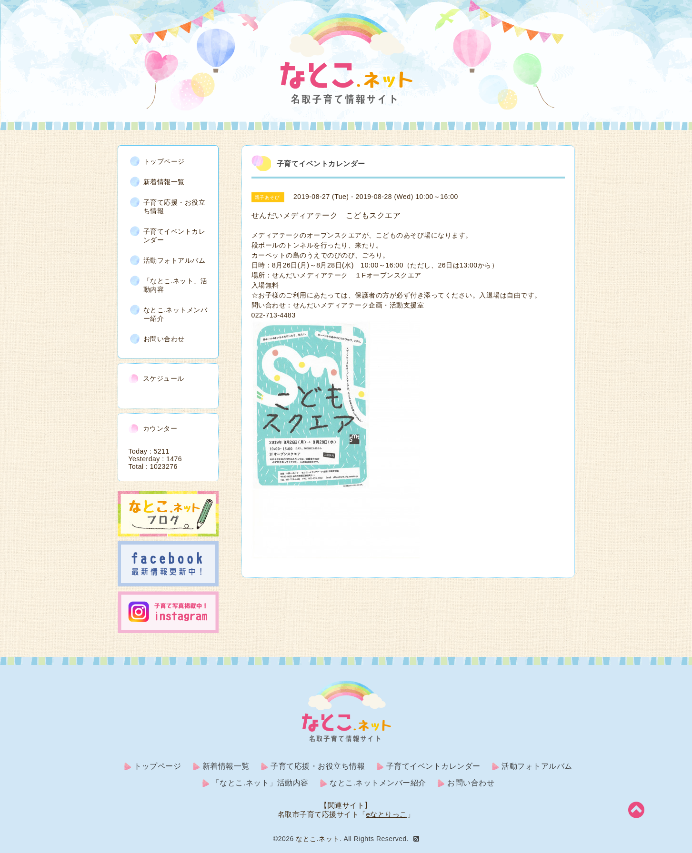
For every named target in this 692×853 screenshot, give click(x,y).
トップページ (164, 161)
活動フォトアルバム (174, 260)
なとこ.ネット (317, 839)
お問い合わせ (164, 339)
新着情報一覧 (164, 182)
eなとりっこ (386, 814)
